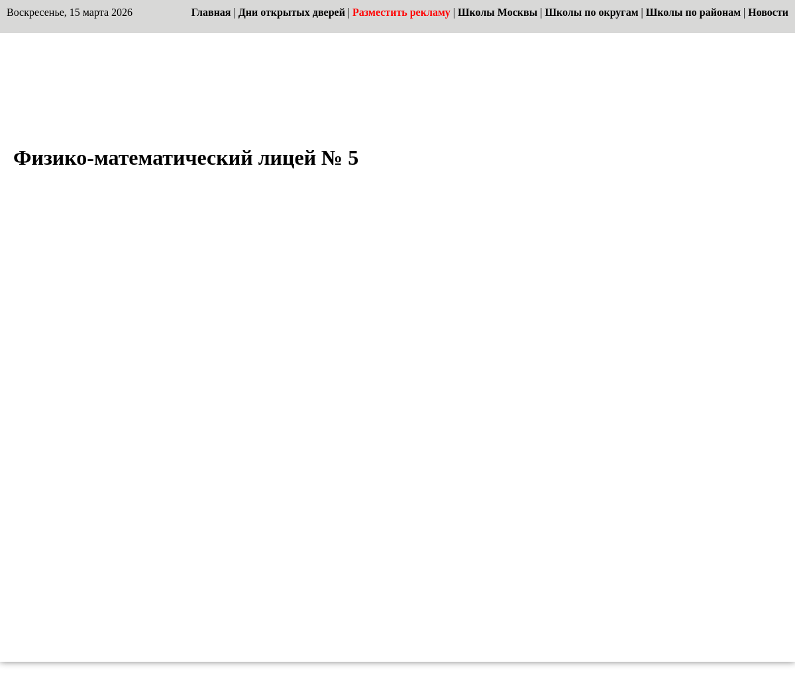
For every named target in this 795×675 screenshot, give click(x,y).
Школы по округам (591, 12)
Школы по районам (693, 12)
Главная (211, 12)
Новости (768, 12)
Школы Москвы (497, 12)
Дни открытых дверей (291, 12)
